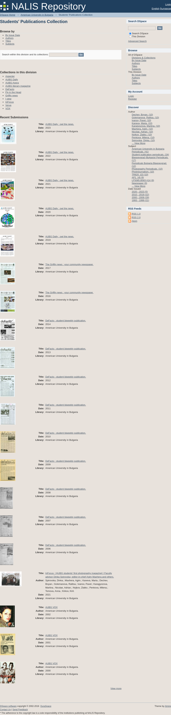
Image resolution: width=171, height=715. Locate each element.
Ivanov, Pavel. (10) (141, 120)
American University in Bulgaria (37, 15)
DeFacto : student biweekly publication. (65, 320)
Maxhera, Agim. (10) (142, 128)
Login (168, 4)
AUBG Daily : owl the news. (59, 124)
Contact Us (5, 709)
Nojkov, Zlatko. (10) (142, 134)
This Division (137, 36)
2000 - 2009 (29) (140, 197)
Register (132, 99)
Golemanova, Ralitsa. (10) (145, 117)
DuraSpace (45, 706)
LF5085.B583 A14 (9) (143, 180)
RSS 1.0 (136, 213)
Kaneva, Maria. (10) (142, 123)
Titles (8, 41)
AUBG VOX (51, 607)
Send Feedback (20, 709)
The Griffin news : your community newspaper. (69, 264)
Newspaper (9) (139, 183)
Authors (9, 38)
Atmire (168, 706)
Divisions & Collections (144, 57)
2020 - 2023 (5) (140, 191)
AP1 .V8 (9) (138, 177)
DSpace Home (7, 15)
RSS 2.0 (136, 217)
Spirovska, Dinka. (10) (143, 140)
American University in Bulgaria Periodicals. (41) (148, 150)
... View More (138, 143)
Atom (134, 221)
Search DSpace (138, 33)
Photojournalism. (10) (143, 171)
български (165, 8)
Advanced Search (137, 41)
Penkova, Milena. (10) (143, 137)
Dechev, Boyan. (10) (142, 114)
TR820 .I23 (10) (140, 174)
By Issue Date (12, 35)
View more (116, 688)
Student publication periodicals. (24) (150, 154)
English (155, 8)
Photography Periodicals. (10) (147, 168)
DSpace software (8, 706)
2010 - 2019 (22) (140, 194)
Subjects (9, 43)
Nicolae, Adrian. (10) (142, 131)
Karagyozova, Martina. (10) (146, 126)
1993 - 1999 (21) (140, 200)
